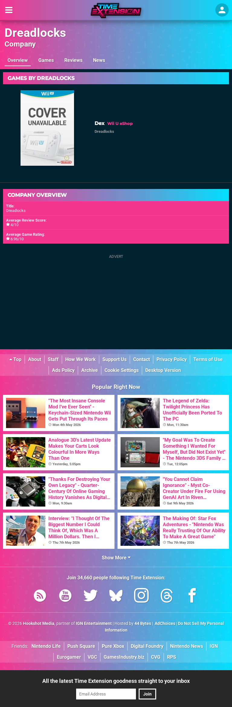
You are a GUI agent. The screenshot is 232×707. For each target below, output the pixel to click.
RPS (171, 657)
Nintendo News (186, 646)
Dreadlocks (35, 33)
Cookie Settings (122, 370)
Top (15, 359)
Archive (89, 370)
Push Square (81, 646)
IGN (214, 646)
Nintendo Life (46, 646)
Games (46, 60)
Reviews (73, 60)
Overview (18, 60)
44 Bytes (142, 623)
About (34, 359)
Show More (116, 558)
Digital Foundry (147, 646)
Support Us (114, 359)
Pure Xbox (113, 646)
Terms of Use (208, 359)
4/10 (14, 224)
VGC (92, 657)
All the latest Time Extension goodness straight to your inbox (116, 681)
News (99, 60)
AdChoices (164, 623)
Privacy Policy (171, 359)
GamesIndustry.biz (124, 657)
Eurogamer (69, 657)
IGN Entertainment (94, 623)
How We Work (80, 359)
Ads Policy (63, 370)
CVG (155, 657)
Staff (53, 359)
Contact (141, 359)
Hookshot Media (38, 623)
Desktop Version (163, 370)
